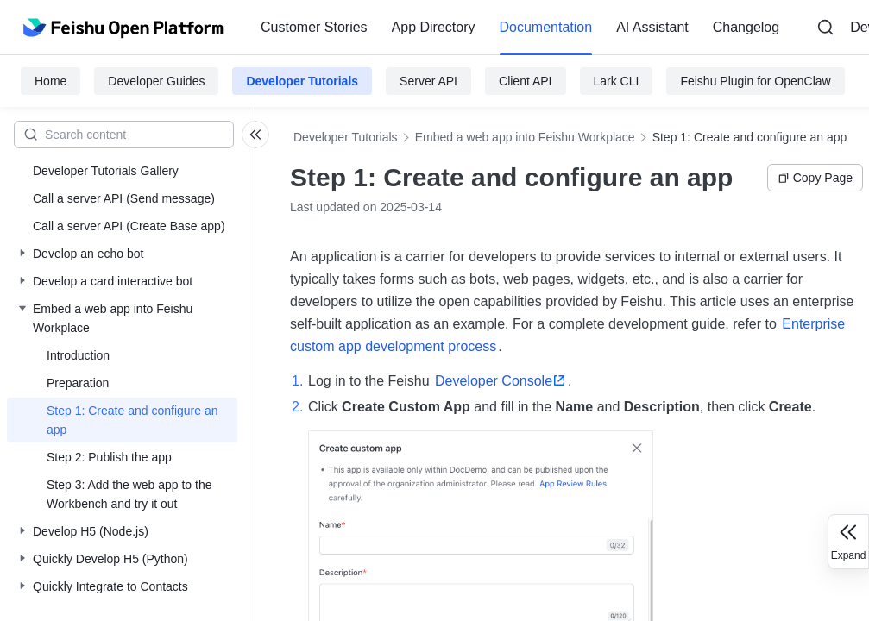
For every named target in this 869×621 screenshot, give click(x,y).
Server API (428, 81)
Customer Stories (314, 27)
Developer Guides (156, 81)
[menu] (520, 27)
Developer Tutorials (302, 81)
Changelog (746, 27)
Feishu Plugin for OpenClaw (755, 81)
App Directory (433, 27)
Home (50, 81)
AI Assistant (652, 27)
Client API (525, 81)
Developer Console (493, 380)
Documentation (546, 27)
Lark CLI (616, 81)
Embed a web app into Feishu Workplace (525, 137)
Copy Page (815, 178)
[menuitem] (314, 27)
